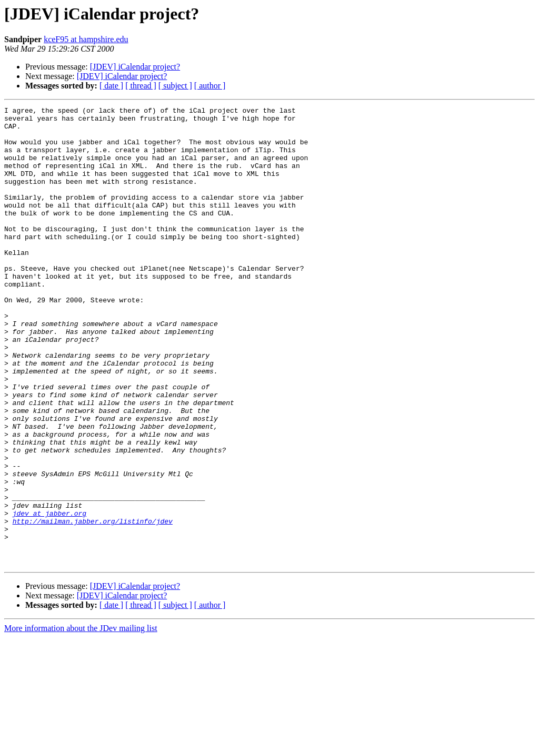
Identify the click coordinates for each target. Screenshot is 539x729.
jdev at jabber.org (49, 595)
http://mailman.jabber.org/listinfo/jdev (93, 604)
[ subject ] (175, 85)
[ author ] (210, 85)
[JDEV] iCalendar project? (135, 66)
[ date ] (111, 85)
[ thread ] (140, 85)
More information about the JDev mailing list (80, 719)
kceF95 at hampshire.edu (86, 39)
